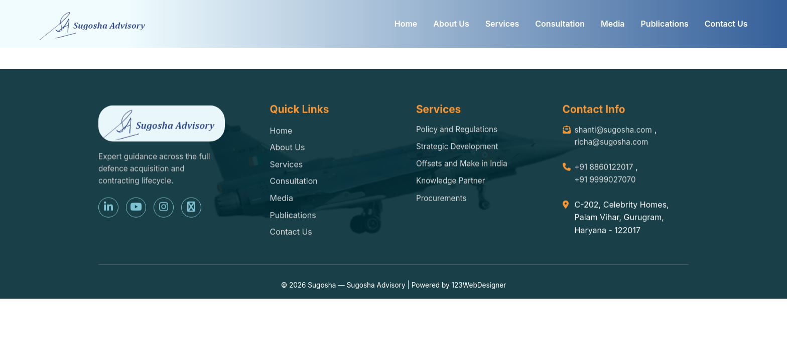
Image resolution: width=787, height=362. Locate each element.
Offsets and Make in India (461, 164)
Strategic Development (457, 147)
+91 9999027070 (605, 181)
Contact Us (726, 24)
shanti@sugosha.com (613, 130)
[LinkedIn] (108, 208)
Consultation (560, 24)
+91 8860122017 (604, 168)
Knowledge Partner (450, 182)
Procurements (441, 199)
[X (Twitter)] (191, 208)
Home (406, 24)
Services (502, 24)
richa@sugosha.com (611, 143)
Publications (665, 24)
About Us (451, 24)
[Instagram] (164, 208)
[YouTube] (136, 208)
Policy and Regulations (456, 130)
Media (613, 24)
